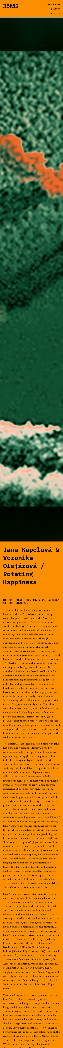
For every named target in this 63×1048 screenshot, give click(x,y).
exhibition (53, 4)
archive (55, 13)
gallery (55, 8)
